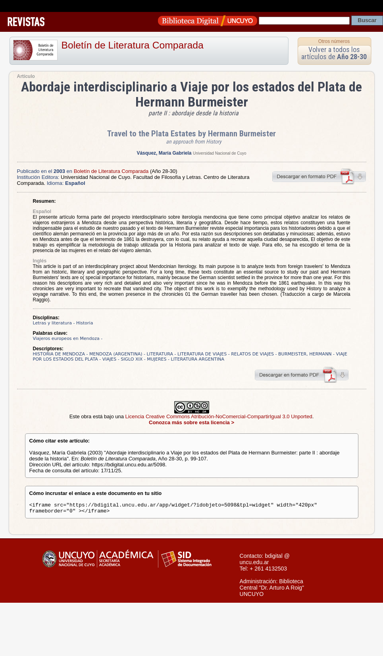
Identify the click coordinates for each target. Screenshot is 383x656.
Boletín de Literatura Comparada (133, 45)
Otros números (334, 41)
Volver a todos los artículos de (334, 53)
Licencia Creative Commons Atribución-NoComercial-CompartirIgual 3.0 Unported (218, 416)
